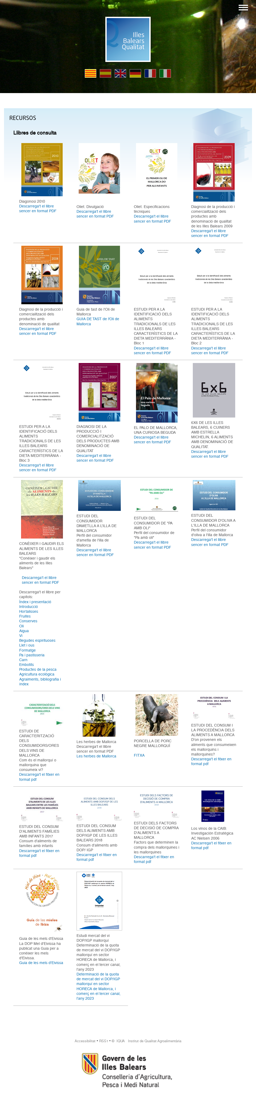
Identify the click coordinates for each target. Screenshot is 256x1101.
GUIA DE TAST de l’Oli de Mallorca (98, 321)
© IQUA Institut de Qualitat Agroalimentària (146, 1041)
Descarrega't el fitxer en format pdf (39, 776)
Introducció (28, 606)
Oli (21, 626)
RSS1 (103, 1041)
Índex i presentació (35, 602)
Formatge (27, 650)
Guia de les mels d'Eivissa (41, 963)
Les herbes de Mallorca (96, 756)
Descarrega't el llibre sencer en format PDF (38, 208)
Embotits (26, 664)
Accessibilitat (85, 1041)
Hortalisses (28, 611)
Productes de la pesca (38, 669)
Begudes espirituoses (37, 640)
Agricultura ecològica (36, 674)
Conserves (28, 621)
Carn (23, 660)
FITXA (139, 755)
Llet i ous (26, 645)
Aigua (24, 631)
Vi (20, 635)
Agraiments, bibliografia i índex (40, 681)
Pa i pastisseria (32, 655)
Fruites (25, 616)
